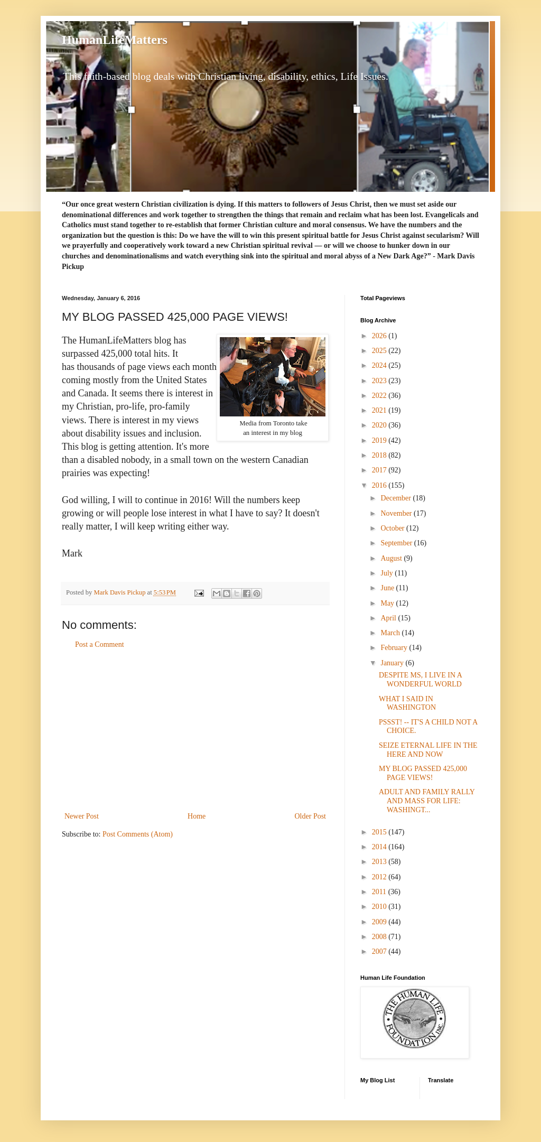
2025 (380, 351)
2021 (380, 410)
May (388, 603)
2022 (380, 396)
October (393, 528)
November (397, 513)
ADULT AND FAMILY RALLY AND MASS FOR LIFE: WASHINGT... (426, 801)
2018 (380, 455)
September (397, 543)
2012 (380, 877)
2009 (380, 922)
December (396, 498)
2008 (380, 937)
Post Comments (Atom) (137, 834)
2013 (380, 862)
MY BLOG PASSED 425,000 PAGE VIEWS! (423, 773)
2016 (380, 485)
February (394, 648)
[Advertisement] (195, 730)
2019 (380, 440)
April (389, 618)
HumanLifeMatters (114, 40)
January (392, 663)
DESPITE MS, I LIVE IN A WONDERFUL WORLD (420, 679)
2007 (380, 951)
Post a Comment (99, 644)
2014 (380, 847)
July (387, 573)
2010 (380, 907)
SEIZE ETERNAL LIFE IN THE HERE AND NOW (428, 749)
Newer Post (81, 816)
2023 (380, 381)
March (391, 633)
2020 (380, 425)
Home (197, 816)
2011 (380, 892)
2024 (380, 365)
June (388, 588)
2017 (380, 470)
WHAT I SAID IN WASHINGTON (407, 703)
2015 (380, 832)
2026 (380, 336)
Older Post (311, 816)
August (392, 558)
